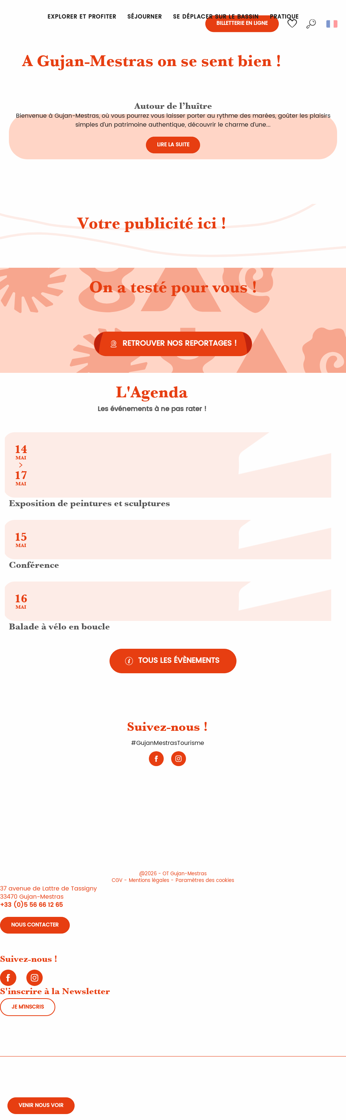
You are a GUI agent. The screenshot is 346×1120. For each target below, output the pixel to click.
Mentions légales (149, 881)
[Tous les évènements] (173, 661)
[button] (311, 24)
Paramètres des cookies (205, 881)
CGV (117, 881)
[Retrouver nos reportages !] (173, 344)
